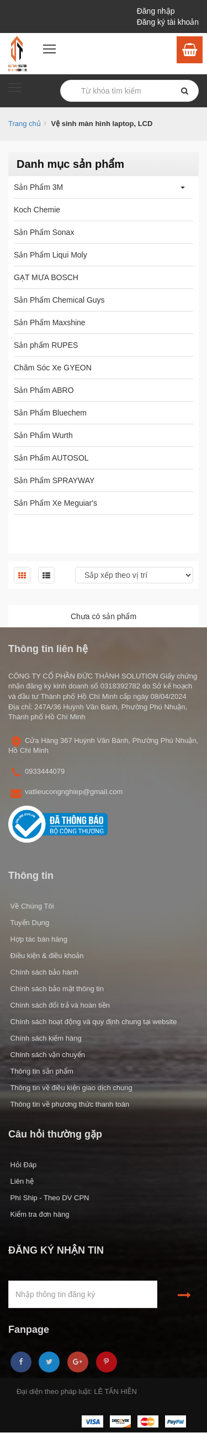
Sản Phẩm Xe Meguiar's (55, 503)
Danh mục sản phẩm (70, 164)
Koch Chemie (37, 209)
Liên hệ (21, 1181)
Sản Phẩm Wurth (43, 435)
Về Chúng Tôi (31, 906)
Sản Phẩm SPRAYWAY (54, 480)
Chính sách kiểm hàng (45, 1038)
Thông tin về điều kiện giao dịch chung (70, 1088)
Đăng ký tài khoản (168, 22)
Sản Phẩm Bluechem (50, 412)
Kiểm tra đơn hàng (38, 1214)
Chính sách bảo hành (43, 972)
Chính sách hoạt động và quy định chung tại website (92, 1022)
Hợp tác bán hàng (37, 939)
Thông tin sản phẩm (40, 1071)
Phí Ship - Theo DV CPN (48, 1198)
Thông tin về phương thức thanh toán (68, 1104)
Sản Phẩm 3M (38, 187)
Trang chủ (24, 123)
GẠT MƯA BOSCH (46, 277)
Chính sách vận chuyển (46, 1055)
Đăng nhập (156, 11)
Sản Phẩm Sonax (44, 232)
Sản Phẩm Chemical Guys (59, 300)
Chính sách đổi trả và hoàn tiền (59, 1005)
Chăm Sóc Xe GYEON (53, 367)
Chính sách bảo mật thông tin (56, 988)
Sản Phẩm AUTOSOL (51, 457)
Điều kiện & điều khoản (45, 955)
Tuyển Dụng (28, 922)
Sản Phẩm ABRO (44, 390)
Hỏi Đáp (22, 1165)
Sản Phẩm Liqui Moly (50, 254)
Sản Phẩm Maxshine (50, 322)
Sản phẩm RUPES (46, 345)
